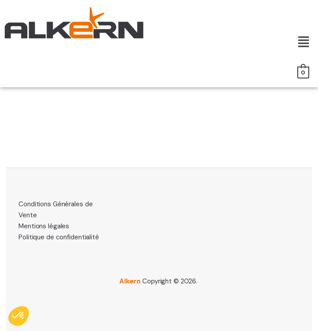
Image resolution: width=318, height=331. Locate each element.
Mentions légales (43, 226)
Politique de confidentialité (58, 237)
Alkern (130, 281)
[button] (304, 42)
